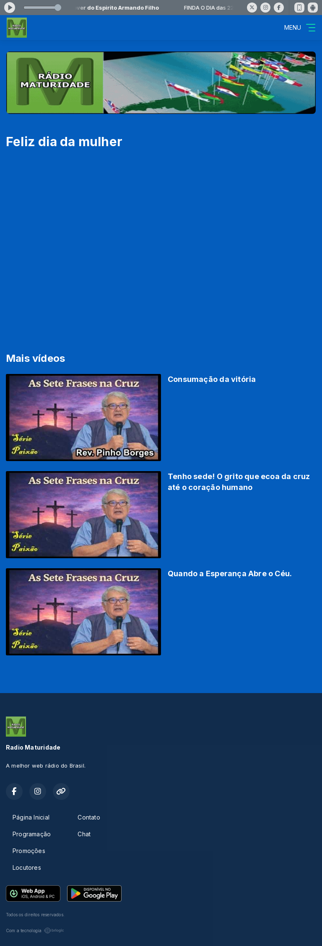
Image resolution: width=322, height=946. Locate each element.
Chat (84, 834)
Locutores (27, 867)
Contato (89, 817)
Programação (32, 834)
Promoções (29, 850)
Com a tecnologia (35, 930)
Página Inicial (31, 817)
